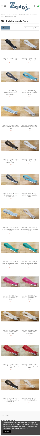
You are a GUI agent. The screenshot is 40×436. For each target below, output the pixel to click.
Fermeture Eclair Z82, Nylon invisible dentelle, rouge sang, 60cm (29, 366)
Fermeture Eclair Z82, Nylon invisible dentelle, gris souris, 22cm (29, 126)
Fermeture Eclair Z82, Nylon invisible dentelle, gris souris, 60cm (29, 229)
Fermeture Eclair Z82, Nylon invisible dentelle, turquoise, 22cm (30, 92)
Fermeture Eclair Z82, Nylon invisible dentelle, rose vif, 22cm (10, 297)
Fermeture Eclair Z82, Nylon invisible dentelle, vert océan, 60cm (29, 263)
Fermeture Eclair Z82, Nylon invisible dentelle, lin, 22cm (30, 399)
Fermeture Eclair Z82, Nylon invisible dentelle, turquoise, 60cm (30, 195)
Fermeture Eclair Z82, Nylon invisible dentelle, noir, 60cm (10, 59)
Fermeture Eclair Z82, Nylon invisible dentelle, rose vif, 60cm (30, 297)
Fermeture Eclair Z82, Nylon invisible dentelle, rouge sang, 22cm (10, 366)
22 (36, 28)
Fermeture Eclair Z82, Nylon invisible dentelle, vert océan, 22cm (10, 263)
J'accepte (6, 432)
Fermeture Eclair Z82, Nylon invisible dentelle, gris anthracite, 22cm (10, 92)
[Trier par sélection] (28, 27)
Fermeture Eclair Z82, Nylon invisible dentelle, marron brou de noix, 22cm (10, 161)
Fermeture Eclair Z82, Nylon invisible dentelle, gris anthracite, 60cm (10, 195)
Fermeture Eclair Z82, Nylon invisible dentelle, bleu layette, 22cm (10, 126)
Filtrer (5, 28)
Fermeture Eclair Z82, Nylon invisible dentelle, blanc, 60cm (29, 160)
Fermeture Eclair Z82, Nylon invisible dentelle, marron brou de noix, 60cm (10, 400)
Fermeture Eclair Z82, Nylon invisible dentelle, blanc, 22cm (29, 59)
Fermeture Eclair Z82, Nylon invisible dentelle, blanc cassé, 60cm (30, 331)
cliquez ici (25, 428)
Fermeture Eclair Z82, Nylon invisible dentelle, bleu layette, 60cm (10, 229)
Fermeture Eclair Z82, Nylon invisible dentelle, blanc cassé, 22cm (10, 331)
